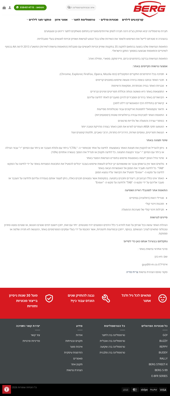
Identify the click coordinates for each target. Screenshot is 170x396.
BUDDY (163, 352)
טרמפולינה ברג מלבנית (112, 352)
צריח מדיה (132, 272)
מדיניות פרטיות (31, 341)
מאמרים (78, 358)
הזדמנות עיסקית (73, 352)
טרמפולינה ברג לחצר (113, 335)
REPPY (164, 346)
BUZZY (163, 341)
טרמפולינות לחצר (83, 19)
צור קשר (35, 335)
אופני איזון (61, 19)
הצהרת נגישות (75, 370)
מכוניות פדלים (108, 19)
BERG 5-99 (161, 370)
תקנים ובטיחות (74, 341)
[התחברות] (9, 7)
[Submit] (69, 7)
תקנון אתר (77, 364)
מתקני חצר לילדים (39, 19)
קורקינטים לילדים (132, 19)
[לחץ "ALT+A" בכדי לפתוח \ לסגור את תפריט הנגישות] (6, 389)
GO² (165, 335)
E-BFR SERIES (159, 376)
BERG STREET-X (158, 364)
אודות (79, 335)
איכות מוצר (76, 346)
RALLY (164, 358)
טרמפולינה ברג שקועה (112, 346)
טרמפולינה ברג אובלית (112, 341)
